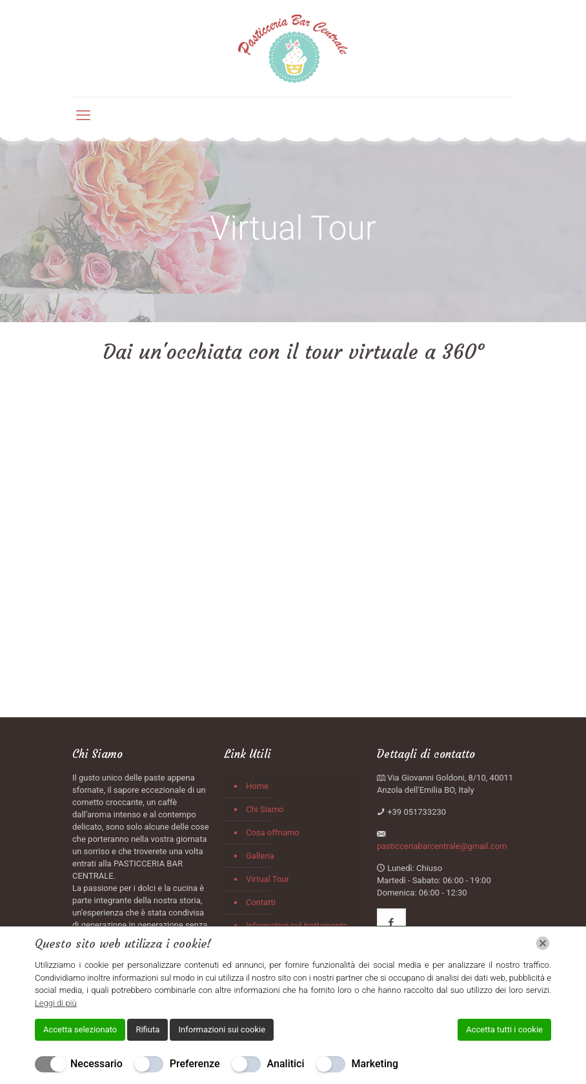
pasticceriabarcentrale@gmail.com (442, 846)
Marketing (375, 1064)
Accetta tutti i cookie (504, 1029)
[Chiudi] (542, 943)
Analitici (286, 1064)
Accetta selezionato (80, 1029)
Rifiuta (147, 1029)
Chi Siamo (265, 809)
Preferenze (195, 1064)
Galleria (260, 856)
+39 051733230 (416, 812)
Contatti (261, 902)
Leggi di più (56, 1003)
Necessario (96, 1064)
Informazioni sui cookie (221, 1029)
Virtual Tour (267, 879)
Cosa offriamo (272, 832)
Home (257, 786)
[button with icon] (391, 922)
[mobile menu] (83, 116)
